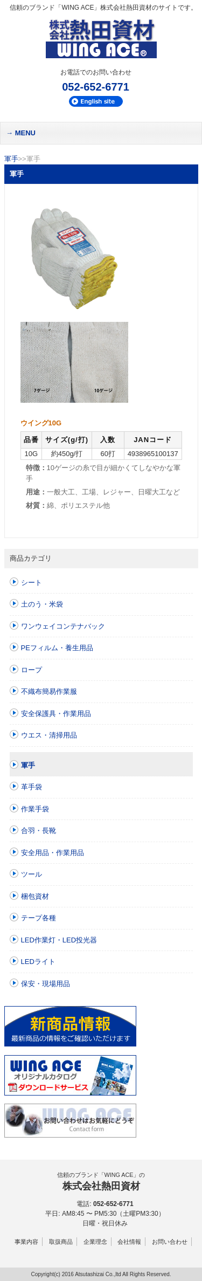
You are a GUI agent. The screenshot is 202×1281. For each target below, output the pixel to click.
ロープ (31, 670)
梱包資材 (35, 896)
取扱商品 (61, 1241)
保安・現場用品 (45, 984)
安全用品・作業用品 (52, 853)
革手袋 (31, 787)
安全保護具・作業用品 (56, 714)
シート (31, 582)
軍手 (11, 159)
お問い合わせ (169, 1241)
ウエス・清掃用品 (49, 735)
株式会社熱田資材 (101, 1186)
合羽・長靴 (38, 831)
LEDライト (38, 962)
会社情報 (129, 1241)
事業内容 (26, 1241)
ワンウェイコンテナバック (63, 626)
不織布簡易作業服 (49, 691)
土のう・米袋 (42, 604)
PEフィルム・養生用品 (57, 648)
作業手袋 (35, 809)
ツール (31, 874)
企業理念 (95, 1241)
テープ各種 (38, 918)
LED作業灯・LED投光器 (59, 940)
